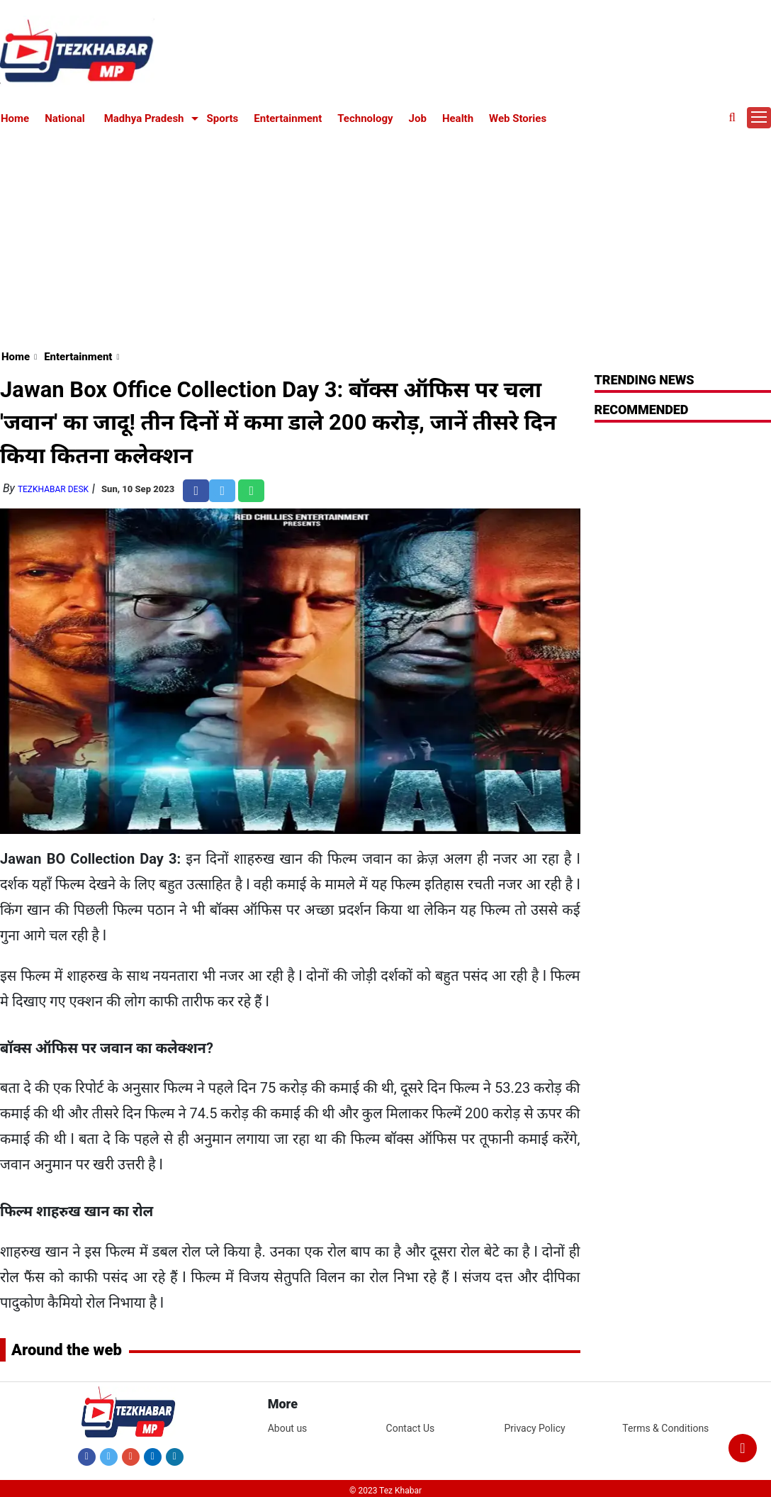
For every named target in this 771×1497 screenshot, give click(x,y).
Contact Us (410, 1428)
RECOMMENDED (642, 409)
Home (15, 118)
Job (418, 118)
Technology (365, 118)
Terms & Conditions (665, 1428)
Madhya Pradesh (144, 118)
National (65, 118)
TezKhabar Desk (53, 489)
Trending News (644, 379)
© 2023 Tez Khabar (385, 1491)
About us (288, 1428)
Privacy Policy (534, 1428)
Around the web (66, 1350)
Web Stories (517, 118)
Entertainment (288, 118)
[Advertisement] (386, 235)
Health (457, 118)
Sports (223, 118)
